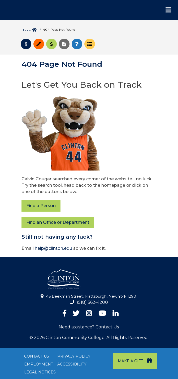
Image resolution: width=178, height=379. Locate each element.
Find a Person (41, 205)
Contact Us (36, 356)
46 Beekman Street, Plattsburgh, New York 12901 (92, 296)
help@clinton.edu (53, 248)
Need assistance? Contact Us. (89, 326)
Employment (38, 364)
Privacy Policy (73, 356)
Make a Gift (135, 360)
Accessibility (71, 364)
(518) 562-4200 (92, 302)
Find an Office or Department (57, 222)
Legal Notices (40, 372)
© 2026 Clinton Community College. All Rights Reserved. (89, 337)
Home (26, 30)
